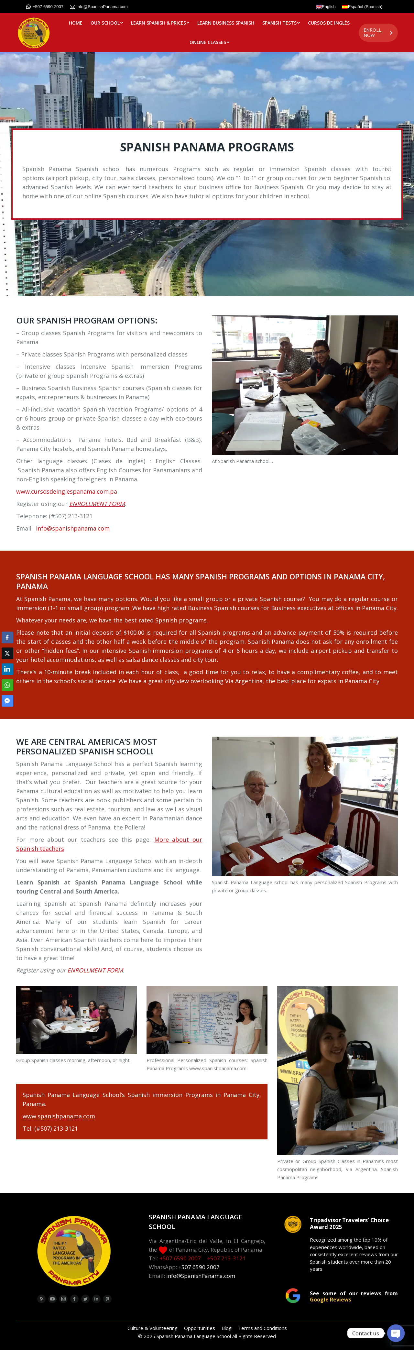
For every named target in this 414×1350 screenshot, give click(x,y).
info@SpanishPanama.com (99, 6)
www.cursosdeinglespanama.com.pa (66, 491)
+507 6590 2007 (180, 1258)
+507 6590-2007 (44, 6)
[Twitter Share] (7, 653)
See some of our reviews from (354, 1296)
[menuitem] (75, 23)
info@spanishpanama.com (73, 528)
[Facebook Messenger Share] (7, 701)
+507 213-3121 (226, 1258)
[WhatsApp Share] (7, 685)
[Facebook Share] (7, 637)
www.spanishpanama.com (59, 1116)
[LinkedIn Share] (7, 669)
